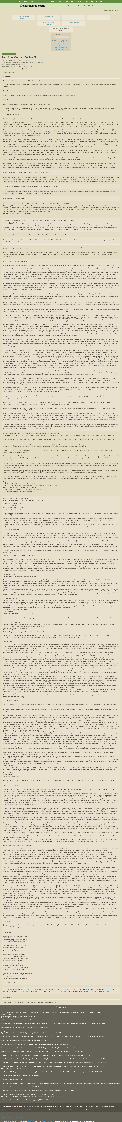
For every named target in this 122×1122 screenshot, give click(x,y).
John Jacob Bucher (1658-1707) (23, 17)
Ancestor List (82, 6)
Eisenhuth (94, 1)
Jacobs (101, 1)
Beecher (53, 1)
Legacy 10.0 (30, 1121)
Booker (86, 1)
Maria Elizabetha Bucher (61, 47)
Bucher (80, 1)
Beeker (66, 1)
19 (1, 1090)
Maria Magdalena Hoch (61, 37)
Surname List (72, 6)
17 (1, 1083)
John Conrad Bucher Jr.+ (61, 49)
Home (64, 6)
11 (1, 1059)
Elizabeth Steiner (48, 16)
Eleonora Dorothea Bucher (61, 46)
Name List (23, 1117)
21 (1, 1100)
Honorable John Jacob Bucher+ (61, 40)
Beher (60, 1)
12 (1, 1063)
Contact (100, 6)
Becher (73, 1)
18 (1, 1087)
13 (1, 1066)
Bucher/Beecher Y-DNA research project (29, 1110)
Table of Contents (6, 1117)
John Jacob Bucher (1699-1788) (48, 23)
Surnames (15, 1117)
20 (1, 1094)
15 (1, 1076)
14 (1, 1072)
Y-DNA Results (92, 6)
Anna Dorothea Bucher (61, 44)
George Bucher (61, 42)
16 (1, 1079)
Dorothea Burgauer (73, 23)
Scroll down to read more (8, 54)
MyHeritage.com (48, 1121)
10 (1, 1055)
